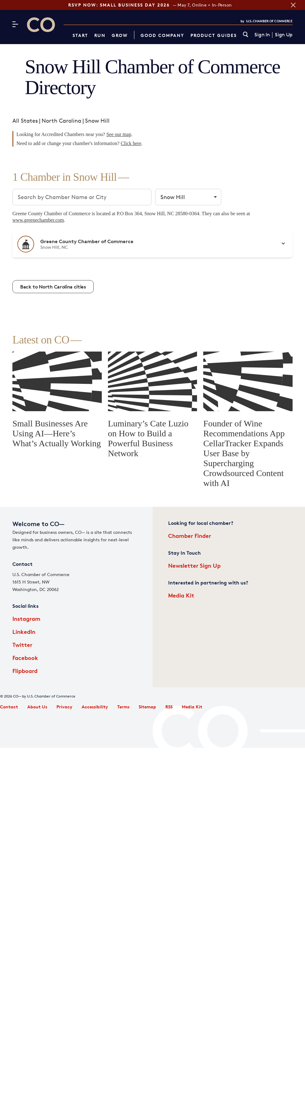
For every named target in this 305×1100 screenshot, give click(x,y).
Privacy (64, 706)
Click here (131, 143)
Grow (120, 35)
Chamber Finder (189, 535)
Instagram (26, 618)
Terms (123, 706)
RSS (169, 706)
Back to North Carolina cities (53, 287)
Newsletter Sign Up (194, 565)
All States (25, 120)
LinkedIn (23, 631)
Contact (9, 706)
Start (80, 35)
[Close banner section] (292, 5)
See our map (118, 134)
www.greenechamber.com (38, 220)
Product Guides (214, 35)
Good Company (162, 35)
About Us (37, 706)
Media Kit (181, 595)
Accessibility (95, 706)
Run (99, 35)
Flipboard (25, 670)
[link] (245, 35)
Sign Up (284, 35)
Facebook (25, 657)
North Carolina (61, 120)
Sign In (262, 35)
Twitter (22, 644)
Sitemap (147, 706)
